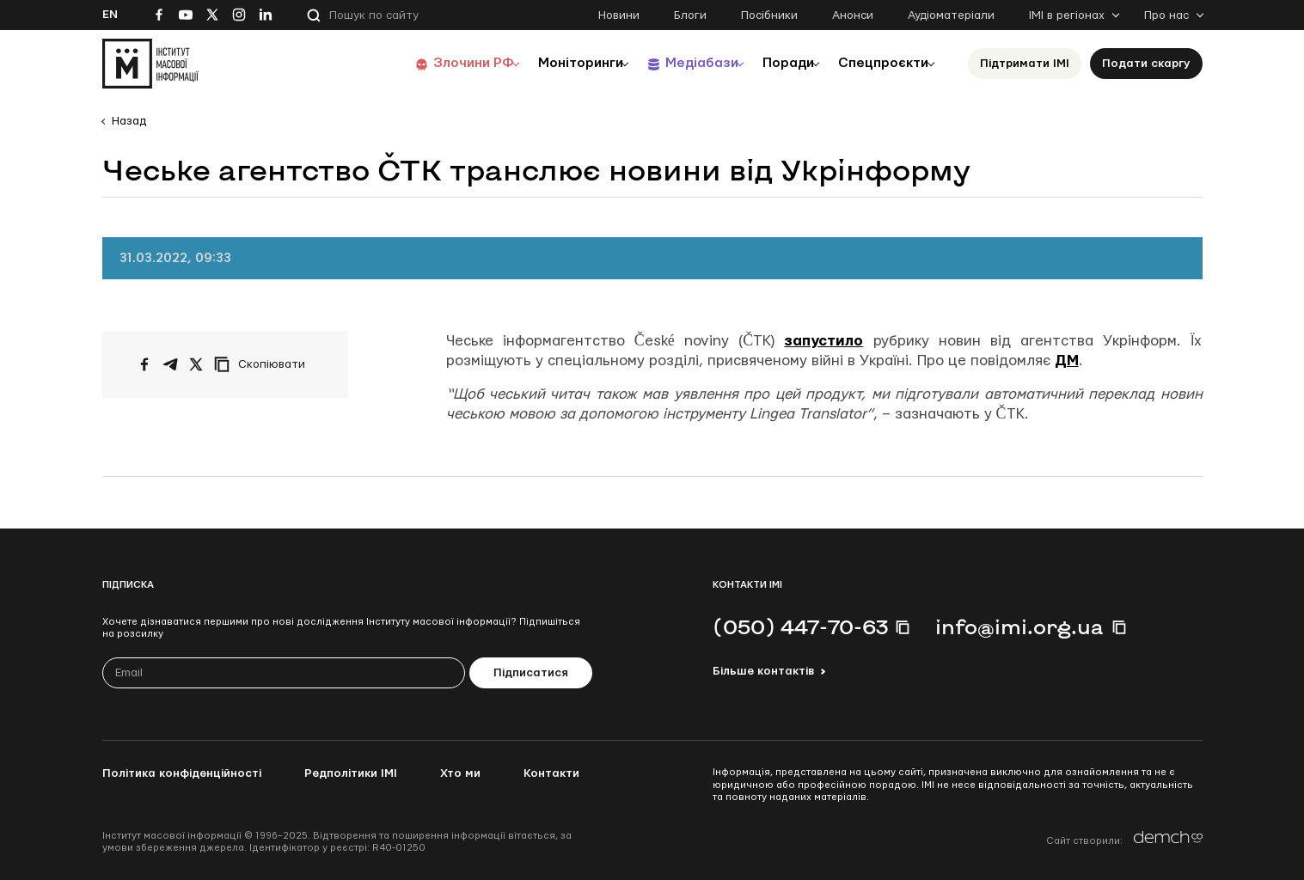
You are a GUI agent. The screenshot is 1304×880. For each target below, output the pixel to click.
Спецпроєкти (878, 63)
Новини (619, 15)
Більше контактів (763, 671)
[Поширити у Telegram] (170, 364)
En (110, 15)
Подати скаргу (1146, 64)
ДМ (1067, 360)
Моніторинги (549, 63)
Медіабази (678, 63)
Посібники (769, 15)
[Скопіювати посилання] (264, 364)
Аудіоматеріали (951, 15)
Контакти (551, 773)
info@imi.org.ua (1019, 626)
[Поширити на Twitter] (196, 364)
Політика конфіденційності (181, 773)
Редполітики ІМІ (350, 773)
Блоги (690, 15)
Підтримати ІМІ (1024, 64)
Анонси (852, 15)
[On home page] (150, 64)
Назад (129, 121)
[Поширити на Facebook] (144, 364)
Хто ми (460, 773)
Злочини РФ (433, 63)
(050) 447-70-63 (800, 626)
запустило (823, 340)
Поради (774, 63)
